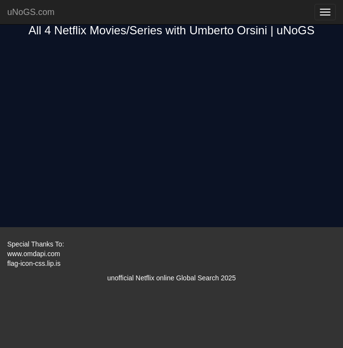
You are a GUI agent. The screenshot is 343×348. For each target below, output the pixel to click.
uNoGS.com (31, 12)
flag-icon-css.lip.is (33, 263)
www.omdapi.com (33, 254)
